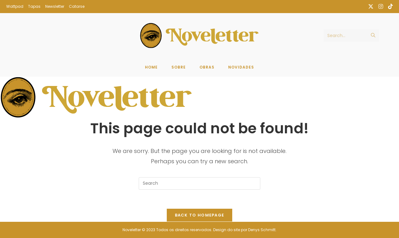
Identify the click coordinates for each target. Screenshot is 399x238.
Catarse (76, 6)
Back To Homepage (199, 215)
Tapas (34, 6)
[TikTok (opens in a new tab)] (389, 6)
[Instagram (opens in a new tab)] (381, 6)
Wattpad (14, 6)
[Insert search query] (199, 183)
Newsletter (54, 6)
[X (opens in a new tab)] (371, 6)
